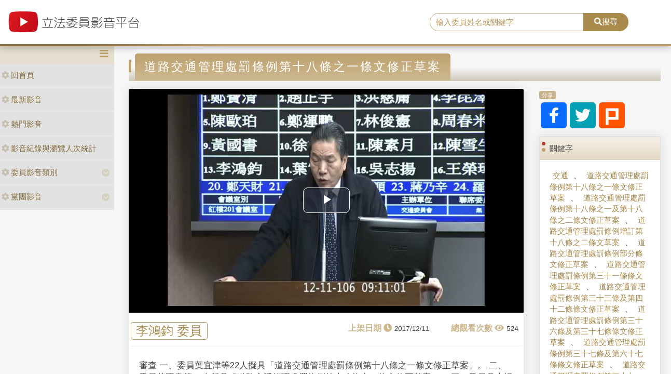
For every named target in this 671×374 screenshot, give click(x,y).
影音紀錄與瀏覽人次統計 (49, 148)
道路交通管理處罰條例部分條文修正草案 (598, 253)
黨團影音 (22, 196)
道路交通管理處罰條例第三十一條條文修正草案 (598, 275)
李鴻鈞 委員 (169, 331)
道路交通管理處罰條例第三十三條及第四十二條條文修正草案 (598, 297)
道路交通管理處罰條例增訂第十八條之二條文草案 (598, 231)
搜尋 (606, 21)
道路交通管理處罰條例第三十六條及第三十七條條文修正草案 (598, 325)
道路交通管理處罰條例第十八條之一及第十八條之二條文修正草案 (598, 208)
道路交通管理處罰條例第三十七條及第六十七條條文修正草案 (598, 353)
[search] (507, 22)
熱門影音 (22, 123)
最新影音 (22, 99)
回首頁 (18, 75)
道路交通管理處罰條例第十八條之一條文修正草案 (599, 186)
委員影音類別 (30, 172)
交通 (560, 175)
